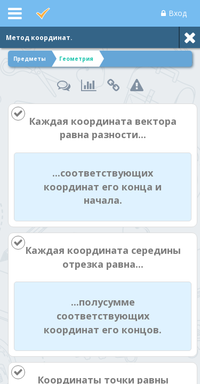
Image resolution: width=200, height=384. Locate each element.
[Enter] (100, 373)
